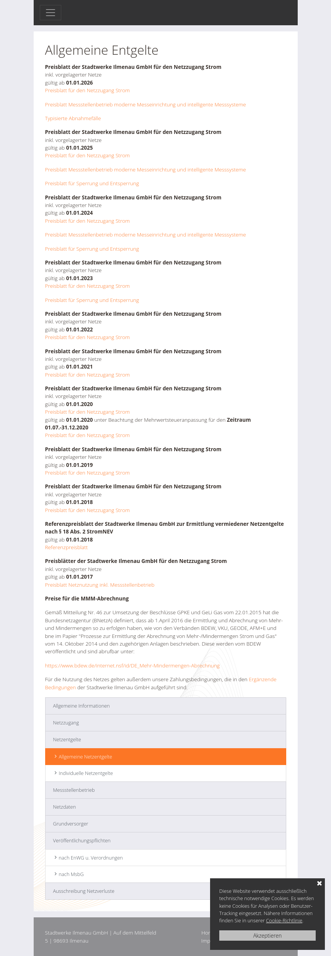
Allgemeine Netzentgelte (85, 756)
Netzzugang (66, 722)
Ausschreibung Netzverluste (83, 890)
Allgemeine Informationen (81, 705)
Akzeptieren (267, 935)
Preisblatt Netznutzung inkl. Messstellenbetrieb (100, 584)
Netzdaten (64, 806)
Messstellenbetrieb (74, 789)
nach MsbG (71, 874)
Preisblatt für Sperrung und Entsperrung (92, 183)
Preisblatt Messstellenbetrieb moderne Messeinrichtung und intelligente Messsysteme (145, 104)
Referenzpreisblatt (66, 547)
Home (208, 932)
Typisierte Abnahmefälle (74, 118)
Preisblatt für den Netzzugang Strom (87, 90)
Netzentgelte (67, 739)
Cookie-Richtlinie (284, 920)
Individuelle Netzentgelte (86, 773)
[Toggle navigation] (50, 12)
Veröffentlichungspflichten (82, 840)
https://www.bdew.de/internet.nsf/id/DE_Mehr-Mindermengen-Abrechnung (132, 665)
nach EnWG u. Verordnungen (91, 857)
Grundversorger (70, 823)
